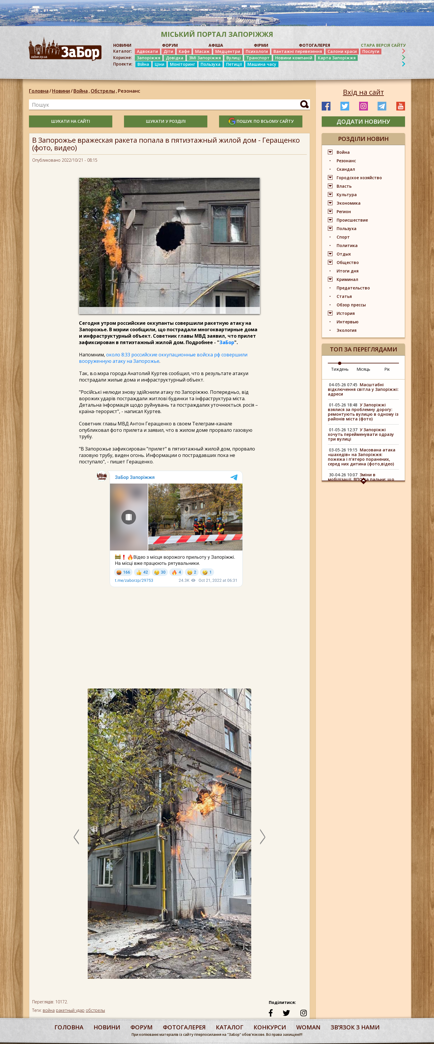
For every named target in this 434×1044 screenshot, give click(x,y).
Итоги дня (348, 271)
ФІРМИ (261, 45)
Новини (61, 91)
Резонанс (129, 91)
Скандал (346, 169)
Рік (387, 369)
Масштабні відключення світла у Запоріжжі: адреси (363, 389)
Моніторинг (182, 64)
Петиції (234, 64)
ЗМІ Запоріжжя (205, 58)
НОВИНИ (122, 45)
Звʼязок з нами (355, 1027)
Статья (344, 296)
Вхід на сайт (363, 92)
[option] (169, 836)
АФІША (216, 45)
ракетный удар (70, 1010)
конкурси (270, 1027)
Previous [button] (76, 837)
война (49, 1010)
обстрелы (95, 1010)
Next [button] (262, 837)
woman (308, 1027)
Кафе (184, 51)
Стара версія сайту (383, 45)
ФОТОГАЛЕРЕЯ (314, 45)
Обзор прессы (351, 305)
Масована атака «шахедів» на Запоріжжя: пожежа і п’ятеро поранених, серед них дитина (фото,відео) (361, 457)
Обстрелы (104, 91)
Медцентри (227, 51)
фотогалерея (184, 1027)
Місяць (363, 369)
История (346, 313)
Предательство (353, 288)
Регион (344, 211)
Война (82, 91)
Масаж (202, 51)
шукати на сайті (70, 121)
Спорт (343, 237)
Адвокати (147, 51)
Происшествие (352, 220)
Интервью (348, 322)
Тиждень (340, 369)
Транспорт (258, 58)
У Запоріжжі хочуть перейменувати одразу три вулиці (361, 434)
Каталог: (122, 51)
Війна (143, 64)
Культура (347, 194)
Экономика (349, 203)
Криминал (347, 279)
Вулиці (233, 58)
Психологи (257, 51)
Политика (347, 245)
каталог (229, 1027)
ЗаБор (226, 342)
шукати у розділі (166, 121)
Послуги (370, 51)
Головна (39, 91)
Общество (348, 262)
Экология (346, 330)
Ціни (159, 64)
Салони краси (342, 51)
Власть (344, 186)
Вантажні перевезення (297, 51)
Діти (168, 51)
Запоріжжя (148, 58)
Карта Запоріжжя (337, 58)
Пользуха (211, 64)
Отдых (344, 254)
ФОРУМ (170, 45)
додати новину (363, 121)
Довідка (174, 58)
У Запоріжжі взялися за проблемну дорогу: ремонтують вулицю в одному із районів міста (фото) (363, 412)
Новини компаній (293, 58)
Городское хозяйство (359, 177)
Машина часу (261, 64)
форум (141, 1027)
